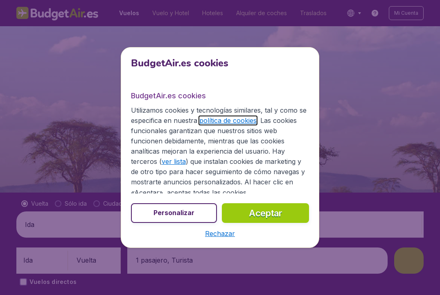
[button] (220, 233)
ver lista (174, 161)
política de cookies (228, 120)
